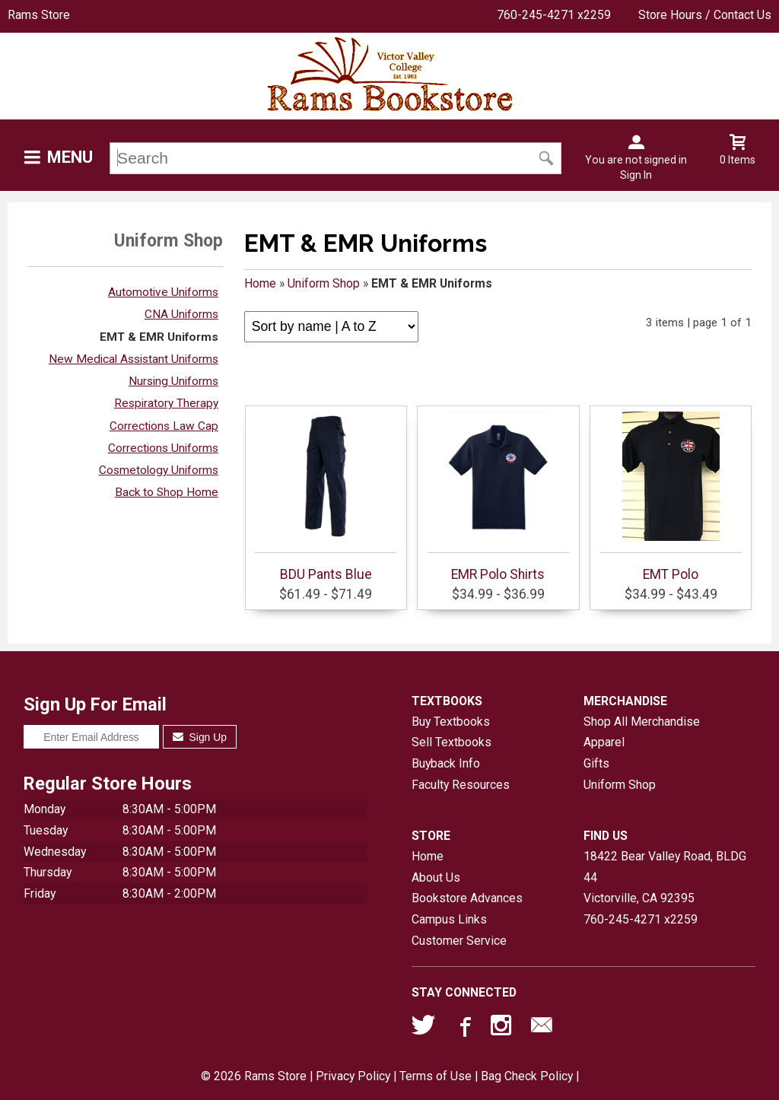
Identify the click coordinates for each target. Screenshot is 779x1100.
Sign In (636, 175)
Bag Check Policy (527, 1076)
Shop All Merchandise (641, 721)
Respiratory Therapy (166, 403)
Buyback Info (446, 763)
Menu (70, 157)
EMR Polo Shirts (498, 497)
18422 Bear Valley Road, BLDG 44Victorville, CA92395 (664, 877)
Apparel (604, 742)
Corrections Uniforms (163, 448)
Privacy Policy (353, 1076)
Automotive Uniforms (163, 292)
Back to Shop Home (166, 492)
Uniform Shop (324, 283)
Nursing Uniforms (173, 381)
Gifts (596, 763)
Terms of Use (435, 1076)
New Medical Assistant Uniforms (133, 359)
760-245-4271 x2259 (554, 15)
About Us (436, 877)
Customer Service (459, 940)
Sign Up (200, 737)
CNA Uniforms (181, 314)
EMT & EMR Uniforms (159, 337)
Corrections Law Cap (164, 426)
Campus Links (449, 919)
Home (260, 283)
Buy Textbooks (451, 721)
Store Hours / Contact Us (704, 15)
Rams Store (39, 15)
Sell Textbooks (451, 742)
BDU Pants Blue (325, 497)
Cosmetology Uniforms (158, 470)
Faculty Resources (461, 784)
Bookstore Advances (467, 898)
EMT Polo (671, 497)
